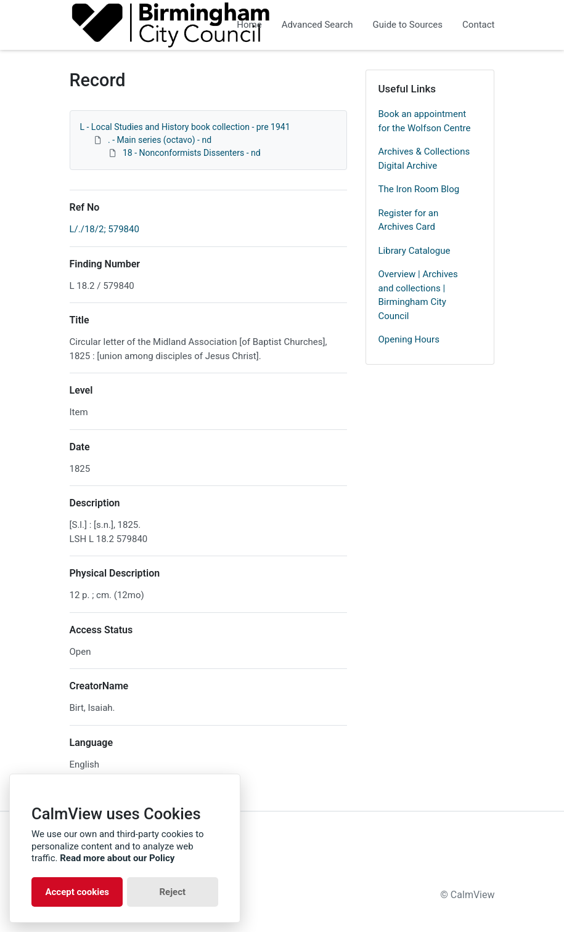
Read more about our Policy (117, 858)
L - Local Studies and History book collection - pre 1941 (185, 127)
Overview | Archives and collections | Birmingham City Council (418, 295)
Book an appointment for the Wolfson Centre (424, 121)
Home (249, 24)
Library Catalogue (414, 250)
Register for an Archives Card (408, 220)
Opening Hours (408, 339)
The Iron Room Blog (419, 189)
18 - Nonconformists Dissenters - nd (192, 153)
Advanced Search (317, 24)
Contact (478, 24)
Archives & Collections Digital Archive (424, 158)
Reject (172, 892)
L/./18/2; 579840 (104, 229)
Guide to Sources (408, 24)
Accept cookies (77, 892)
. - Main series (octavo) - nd (159, 140)
